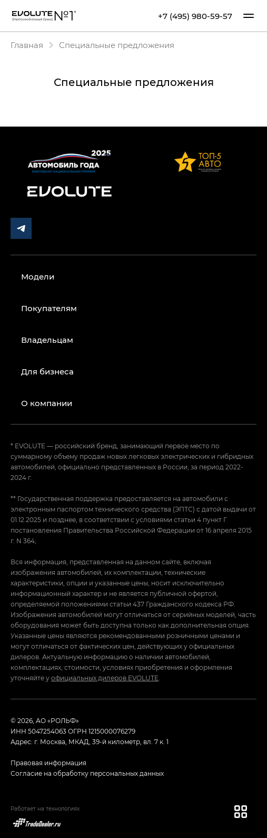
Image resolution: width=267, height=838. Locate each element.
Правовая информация (48, 762)
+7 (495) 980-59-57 (195, 16)
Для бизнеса (47, 371)
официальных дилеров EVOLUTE (105, 677)
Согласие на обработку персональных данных (87, 773)
